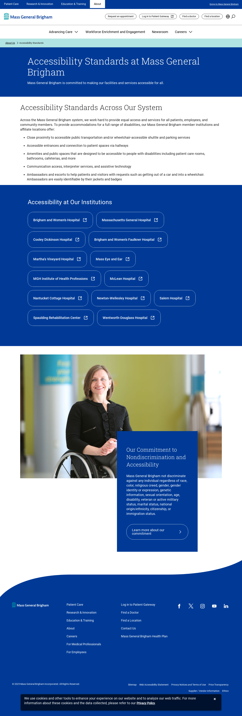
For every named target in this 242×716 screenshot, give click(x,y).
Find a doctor (189, 16)
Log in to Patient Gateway (155, 16)
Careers (184, 31)
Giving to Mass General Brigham (224, 4)
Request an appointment (121, 16)
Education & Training (73, 4)
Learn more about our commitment (148, 532)
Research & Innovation (40, 4)
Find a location (212, 16)
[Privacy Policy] (146, 703)
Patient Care (11, 4)
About (97, 4)
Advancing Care (64, 31)
